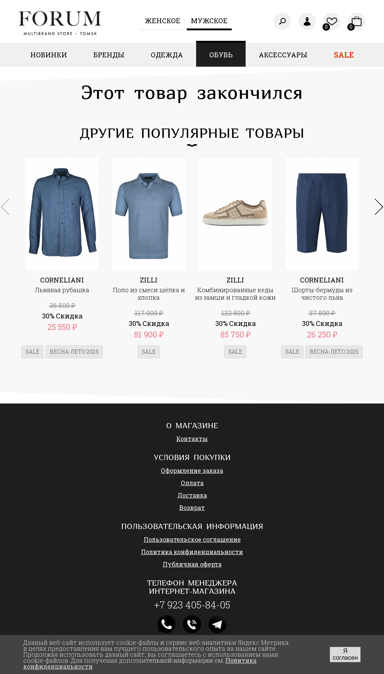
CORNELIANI (62, 279)
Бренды (108, 54)
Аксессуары (283, 54)
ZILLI (149, 279)
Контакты (192, 438)
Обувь (220, 54)
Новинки (48, 54)
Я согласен (345, 654)
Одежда (167, 54)
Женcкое (162, 20)
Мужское (209, 20)
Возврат (192, 507)
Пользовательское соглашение (192, 539)
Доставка (192, 495)
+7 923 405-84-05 (192, 605)
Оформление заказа (192, 470)
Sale (344, 55)
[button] (379, 207)
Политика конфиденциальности (192, 552)
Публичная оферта (192, 564)
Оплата (192, 483)
